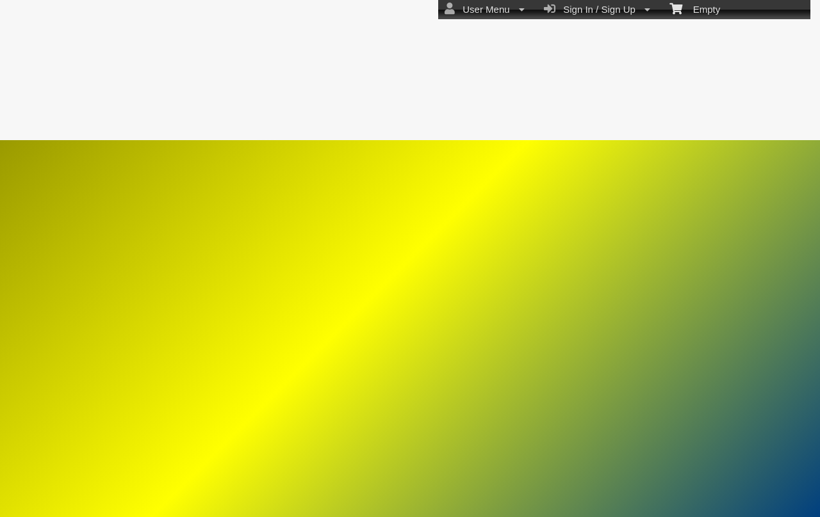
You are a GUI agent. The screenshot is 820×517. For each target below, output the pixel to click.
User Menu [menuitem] (485, 9)
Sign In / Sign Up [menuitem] (597, 9)
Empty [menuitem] (694, 8)
